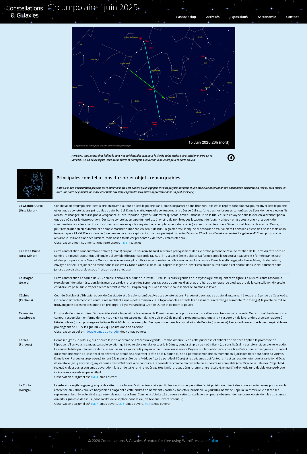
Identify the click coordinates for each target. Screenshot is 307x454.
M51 (126, 243)
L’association (188, 17)
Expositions (241, 17)
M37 (95, 404)
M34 (95, 377)
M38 (148, 404)
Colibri (213, 440)
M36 (122, 404)
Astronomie (269, 17)
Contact (292, 17)
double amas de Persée (102, 332)
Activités (214, 17)
